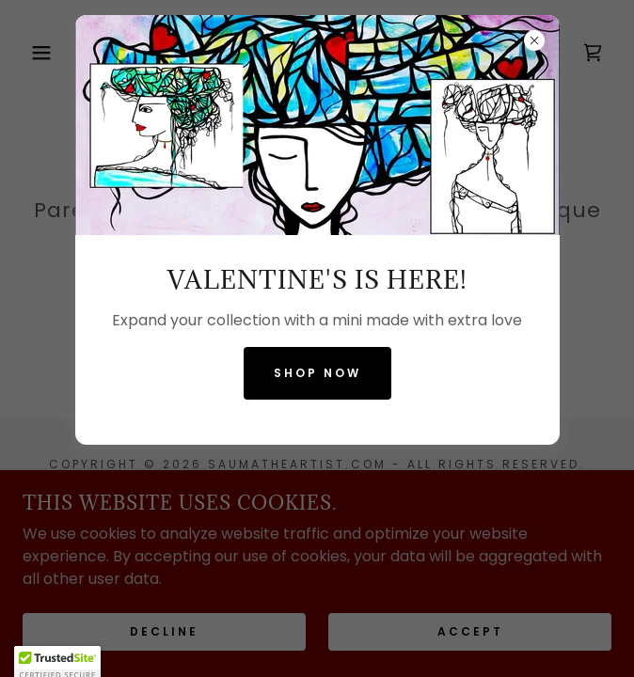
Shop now (317, 373)
